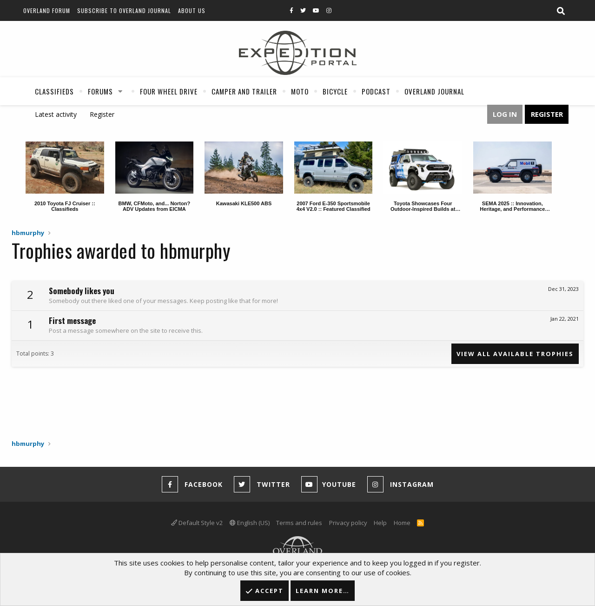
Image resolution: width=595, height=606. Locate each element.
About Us (191, 10)
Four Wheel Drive (169, 91)
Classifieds (54, 91)
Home (402, 522)
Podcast (376, 91)
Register (102, 114)
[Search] (560, 11)
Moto (300, 91)
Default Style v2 (197, 522)
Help (380, 522)
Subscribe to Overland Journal (124, 10)
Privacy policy (348, 522)
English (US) (250, 522)
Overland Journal (434, 91)
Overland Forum (46, 10)
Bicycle (335, 91)
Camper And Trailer (244, 91)
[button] (120, 91)
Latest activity (56, 114)
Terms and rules (299, 522)
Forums (100, 91)
